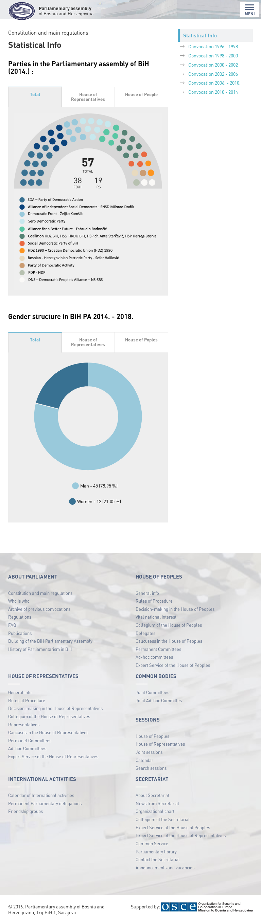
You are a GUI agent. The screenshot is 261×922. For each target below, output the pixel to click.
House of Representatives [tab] (88, 96)
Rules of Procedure (154, 601)
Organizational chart (155, 811)
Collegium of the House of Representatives (49, 716)
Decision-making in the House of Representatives (55, 708)
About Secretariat (152, 795)
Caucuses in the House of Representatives (48, 732)
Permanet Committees (29, 740)
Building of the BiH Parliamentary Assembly (50, 641)
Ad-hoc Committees (27, 748)
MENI (250, 10)
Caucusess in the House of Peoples (169, 641)
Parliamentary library (156, 851)
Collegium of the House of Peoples (169, 625)
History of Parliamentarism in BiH (40, 649)
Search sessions (151, 768)
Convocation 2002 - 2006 (213, 74)
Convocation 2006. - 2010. (214, 82)
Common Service (152, 843)
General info (147, 593)
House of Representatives (160, 744)
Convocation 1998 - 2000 (213, 55)
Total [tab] (35, 94)
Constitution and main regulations (40, 593)
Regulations (19, 617)
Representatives (23, 724)
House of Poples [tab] (141, 339)
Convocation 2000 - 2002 (213, 64)
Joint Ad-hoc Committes (159, 700)
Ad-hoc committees (154, 657)
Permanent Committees (158, 649)
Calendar (144, 760)
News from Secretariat (157, 803)
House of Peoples (152, 736)
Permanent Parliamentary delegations (45, 803)
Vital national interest (156, 617)
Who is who (19, 601)
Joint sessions (149, 752)
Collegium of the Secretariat (163, 819)
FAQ (12, 625)
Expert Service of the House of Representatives (53, 756)
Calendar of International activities (41, 795)
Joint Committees (152, 692)
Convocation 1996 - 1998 (213, 46)
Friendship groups (25, 811)
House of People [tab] (141, 94)
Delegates (145, 633)
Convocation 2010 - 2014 (213, 92)
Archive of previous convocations (39, 609)
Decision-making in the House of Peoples (175, 609)
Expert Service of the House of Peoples (173, 665)
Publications (20, 633)
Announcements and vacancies (165, 867)
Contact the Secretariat (158, 859)
